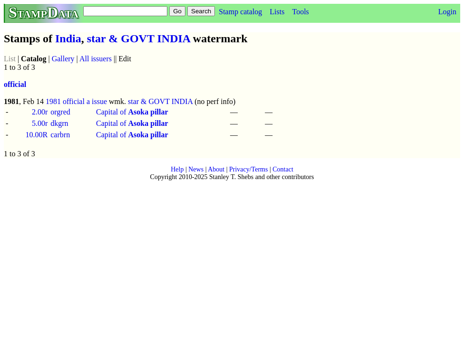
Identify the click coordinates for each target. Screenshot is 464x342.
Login (447, 12)
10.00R (37, 135)
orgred (60, 112)
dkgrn (59, 123)
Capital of (132, 112)
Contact (282, 169)
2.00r (40, 112)
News (195, 169)
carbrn (60, 135)
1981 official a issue (76, 101)
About (216, 169)
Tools (300, 12)
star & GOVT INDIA (138, 38)
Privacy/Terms (248, 169)
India (68, 38)
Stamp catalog (240, 12)
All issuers (95, 59)
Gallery (63, 59)
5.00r (40, 123)
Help (177, 169)
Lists (277, 12)
